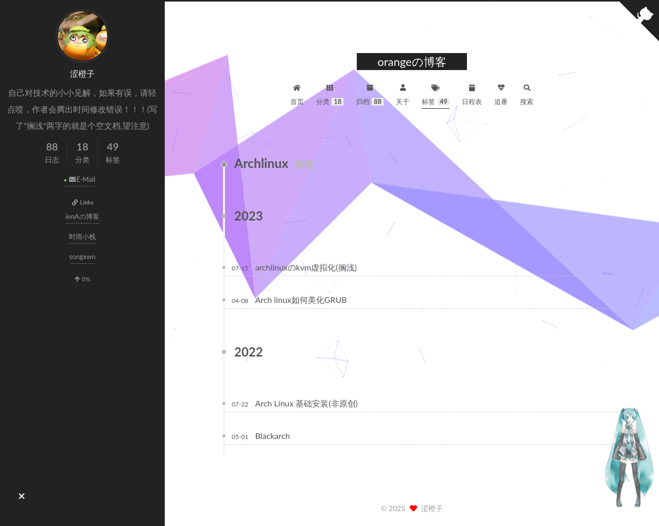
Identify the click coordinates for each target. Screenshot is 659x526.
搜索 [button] (526, 93)
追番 (501, 93)
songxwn (83, 256)
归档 (370, 93)
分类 (330, 93)
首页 (297, 93)
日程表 (472, 93)
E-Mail (81, 179)
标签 (435, 93)
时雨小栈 (82, 236)
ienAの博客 (82, 216)
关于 (402, 93)
